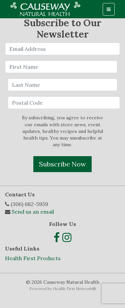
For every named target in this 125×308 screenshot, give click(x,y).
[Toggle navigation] (109, 9)
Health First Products (33, 258)
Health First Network (72, 288)
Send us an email (33, 211)
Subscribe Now (62, 164)
